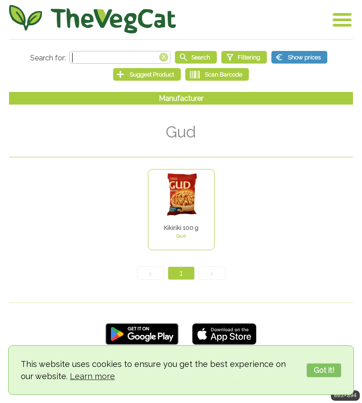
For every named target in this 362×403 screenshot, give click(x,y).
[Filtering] (244, 57)
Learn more (92, 376)
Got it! (324, 370)
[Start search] (196, 57)
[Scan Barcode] (217, 74)
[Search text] (119, 57)
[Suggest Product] (147, 74)
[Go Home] (92, 19)
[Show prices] (299, 57)
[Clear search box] (163, 56)
